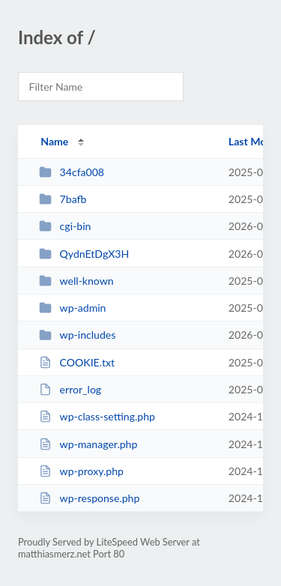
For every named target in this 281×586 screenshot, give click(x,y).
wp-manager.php (88, 444)
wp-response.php (89, 498)
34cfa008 (71, 172)
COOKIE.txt (77, 362)
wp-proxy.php (81, 471)
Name (54, 141)
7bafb (62, 199)
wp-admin (72, 307)
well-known (76, 280)
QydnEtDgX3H (84, 253)
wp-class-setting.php (97, 416)
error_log (70, 389)
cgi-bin (65, 226)
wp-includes (77, 334)
